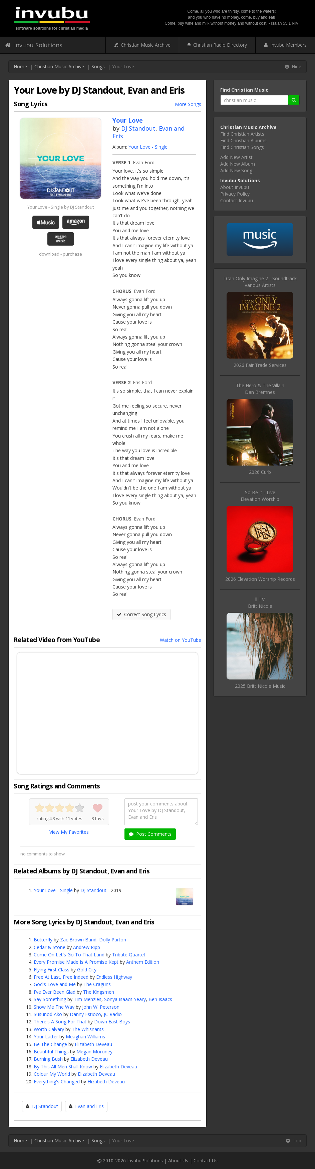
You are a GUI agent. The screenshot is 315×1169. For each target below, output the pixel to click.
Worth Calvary (49, 1029)
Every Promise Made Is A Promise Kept (76, 962)
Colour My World (52, 1074)
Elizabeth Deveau (93, 1044)
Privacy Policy (235, 194)
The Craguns (97, 984)
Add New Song (236, 170)
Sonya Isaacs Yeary (125, 999)
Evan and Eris (89, 1106)
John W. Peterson (100, 1007)
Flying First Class (51, 969)
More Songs (188, 104)
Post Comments (150, 834)
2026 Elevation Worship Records (260, 579)
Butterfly (43, 939)
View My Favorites (69, 832)
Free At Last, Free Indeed (61, 977)
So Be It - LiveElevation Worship (260, 495)
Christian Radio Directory (217, 45)
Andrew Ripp (86, 947)
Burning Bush (48, 1059)
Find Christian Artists (242, 134)
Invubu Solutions (33, 45)
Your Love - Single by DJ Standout (60, 207)
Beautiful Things (51, 1051)
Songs (98, 66)
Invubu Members (285, 45)
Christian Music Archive (142, 45)
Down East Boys (112, 1021)
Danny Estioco (85, 1014)
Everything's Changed (57, 1081)
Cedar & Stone (49, 947)
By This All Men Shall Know (63, 1066)
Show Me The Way (54, 1007)
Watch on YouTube (180, 640)
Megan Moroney (94, 1051)
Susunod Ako (48, 1014)
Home (20, 66)
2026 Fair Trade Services (260, 365)
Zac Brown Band (78, 939)
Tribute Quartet (128, 954)
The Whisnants (88, 1029)
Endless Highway (114, 977)
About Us (178, 1160)
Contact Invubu (236, 200)
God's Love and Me (55, 984)
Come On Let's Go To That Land (69, 954)
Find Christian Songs (242, 147)
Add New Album (237, 164)
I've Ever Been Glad (54, 992)
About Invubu (234, 187)
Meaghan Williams (85, 1036)
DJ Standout (138, 128)
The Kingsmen (98, 992)
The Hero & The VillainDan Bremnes (260, 388)
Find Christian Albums (243, 140)
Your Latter (46, 1036)
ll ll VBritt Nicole (260, 602)
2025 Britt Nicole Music (260, 686)
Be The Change (50, 1044)
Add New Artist (236, 157)
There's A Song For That (60, 1021)
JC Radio (113, 1014)
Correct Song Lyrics (141, 614)
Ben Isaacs (160, 999)
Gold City (86, 969)
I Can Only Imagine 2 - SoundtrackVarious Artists (260, 281)
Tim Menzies (87, 999)
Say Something (50, 999)
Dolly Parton (112, 939)
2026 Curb (260, 472)
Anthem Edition (142, 962)
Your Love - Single (148, 147)
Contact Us (206, 1160)
